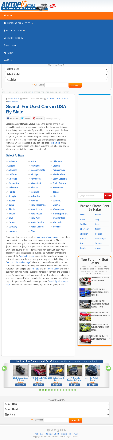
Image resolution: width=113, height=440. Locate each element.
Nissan (98, 229)
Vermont (57, 201)
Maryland (35, 166)
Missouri (34, 187)
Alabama (12, 161)
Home (8, 15)
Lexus (98, 224)
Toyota (98, 243)
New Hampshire (38, 205)
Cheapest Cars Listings (57, 99)
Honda (83, 248)
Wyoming (57, 227)
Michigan (35, 174)
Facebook (14, 119)
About (56, 434)
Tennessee (58, 187)
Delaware (13, 187)
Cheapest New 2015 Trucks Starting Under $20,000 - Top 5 (100, 304)
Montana (35, 192)
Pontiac (98, 233)
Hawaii (11, 201)
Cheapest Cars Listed (18, 23)
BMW (82, 219)
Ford (82, 243)
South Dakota (59, 183)
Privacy (75, 434)
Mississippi (36, 183)
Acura (82, 214)
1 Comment (13, 101)
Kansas (11, 222)
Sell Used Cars (14, 30)
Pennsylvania (59, 170)
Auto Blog (10, 45)
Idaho (11, 205)
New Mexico (36, 214)
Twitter (27, 119)
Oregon (56, 166)
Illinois (11, 209)
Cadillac (83, 224)
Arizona (11, 166)
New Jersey (36, 209)
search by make (27, 256)
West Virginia (59, 218)
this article (55, 143)
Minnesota (35, 179)
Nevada (34, 201)
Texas (56, 192)
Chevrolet (84, 229)
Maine (33, 161)
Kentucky (12, 227)
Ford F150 (35, 269)
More (8, 60)
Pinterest (39, 119)
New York (35, 218)
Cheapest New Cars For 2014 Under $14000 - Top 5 (100, 339)
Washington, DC (60, 214)
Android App (39, 434)
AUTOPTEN (14, 99)
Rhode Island (59, 174)
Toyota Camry (53, 269)
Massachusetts (38, 170)
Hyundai (98, 214)
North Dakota (37, 227)
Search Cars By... (15, 38)
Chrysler (84, 233)
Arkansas (12, 170)
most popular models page (18, 262)
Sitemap (49, 434)
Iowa (10, 218)
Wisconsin (57, 222)
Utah (55, 196)
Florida (11, 192)
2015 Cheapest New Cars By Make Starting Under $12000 (100, 327)
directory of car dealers (47, 237)
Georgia (12, 196)
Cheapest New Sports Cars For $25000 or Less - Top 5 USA (101, 292)
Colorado (12, 179)
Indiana (11, 214)
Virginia (56, 205)
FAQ (70, 434)
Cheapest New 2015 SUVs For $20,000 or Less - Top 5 (100, 316)
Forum (8, 52)
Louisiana (12, 231)
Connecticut (13, 183)
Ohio (33, 231)
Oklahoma (57, 161)
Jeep (97, 219)
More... (99, 248)
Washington (58, 209)
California (12, 174)
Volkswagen (100, 238)
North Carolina (37, 222)
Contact (64, 434)
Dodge (83, 238)
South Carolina (60, 179)
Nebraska (35, 196)
